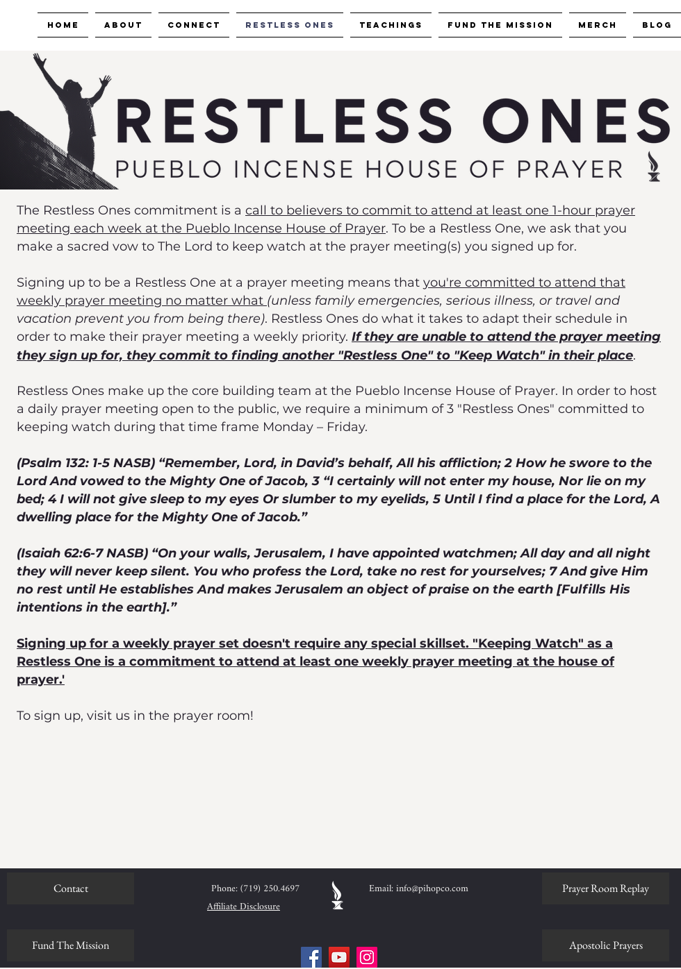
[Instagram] (366, 957)
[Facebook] (311, 957)
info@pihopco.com (432, 889)
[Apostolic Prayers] (605, 945)
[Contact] (70, 888)
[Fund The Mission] (70, 945)
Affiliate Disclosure (243, 907)
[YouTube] (339, 957)
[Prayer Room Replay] (605, 888)
